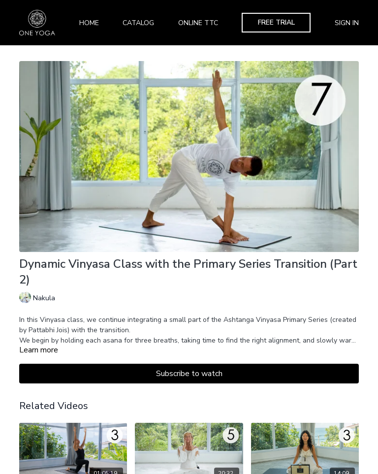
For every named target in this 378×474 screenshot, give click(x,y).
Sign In (347, 23)
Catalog (138, 23)
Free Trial (276, 22)
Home (89, 23)
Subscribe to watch (189, 373)
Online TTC (198, 23)
